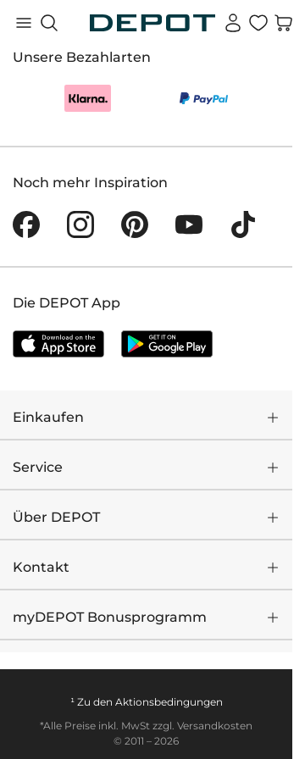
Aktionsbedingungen (169, 701)
